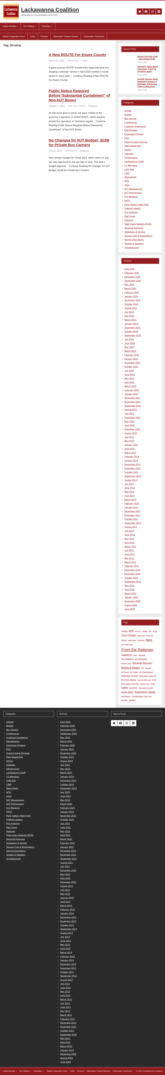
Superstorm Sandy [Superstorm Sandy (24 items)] (145, 692)
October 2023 (131, 331)
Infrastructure (131, 157)
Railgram (92, 106)
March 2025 (130, 288)
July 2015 (129, 437)
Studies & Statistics (134, 243)
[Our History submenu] (35, 26)
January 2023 (131, 359)
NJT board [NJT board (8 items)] (125, 672)
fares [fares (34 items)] (149, 639)
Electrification (131, 130)
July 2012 (129, 531)
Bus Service (130, 118)
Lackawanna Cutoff (134, 161)
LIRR (127, 173)
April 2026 (129, 269)
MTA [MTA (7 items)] (142, 668)
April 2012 (129, 542)
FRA (126, 138)
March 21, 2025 (56, 60)
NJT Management (133, 189)
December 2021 (132, 398)
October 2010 (131, 578)
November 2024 (132, 300)
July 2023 (129, 339)
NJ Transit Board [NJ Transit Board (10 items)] (146, 672)
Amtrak (128, 111)
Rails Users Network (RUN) (138, 224)
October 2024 (131, 304)
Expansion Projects (134, 134)
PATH (127, 200)
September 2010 (132, 581)
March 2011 (130, 562)
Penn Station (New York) (136, 204)
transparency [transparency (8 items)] (126, 696)
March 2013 (130, 499)
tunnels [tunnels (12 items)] (124, 700)
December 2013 (132, 464)
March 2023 (130, 351)
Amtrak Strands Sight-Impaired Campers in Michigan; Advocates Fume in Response (147, 83)
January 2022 (131, 394)
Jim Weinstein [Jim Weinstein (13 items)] (141, 659)
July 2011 (129, 550)
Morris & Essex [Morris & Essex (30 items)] (130, 667)
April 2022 (129, 382)
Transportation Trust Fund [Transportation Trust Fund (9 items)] (142, 696)
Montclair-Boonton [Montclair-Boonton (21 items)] (142, 663)
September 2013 (132, 476)
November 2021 (132, 402)
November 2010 (132, 574)
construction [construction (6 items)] (149, 635)
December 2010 (132, 570)
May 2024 (129, 316)
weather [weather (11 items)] (132, 700)
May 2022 (129, 378)
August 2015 (130, 433)
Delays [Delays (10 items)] (124, 640)
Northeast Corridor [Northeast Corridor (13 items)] (129, 676)
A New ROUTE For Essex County (77, 55)
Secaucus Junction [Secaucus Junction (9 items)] (146, 688)
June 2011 (129, 554)
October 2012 (131, 519)
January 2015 (131, 445)
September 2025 (132, 281)
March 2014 (130, 453)
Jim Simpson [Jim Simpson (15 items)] (127, 659)
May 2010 (129, 585)
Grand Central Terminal (135, 142)
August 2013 (130, 480)
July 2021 (129, 413)
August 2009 (130, 605)
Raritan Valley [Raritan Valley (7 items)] (144, 684)
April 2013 (129, 496)
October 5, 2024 (57, 106)
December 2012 (132, 511)
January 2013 (131, 507)
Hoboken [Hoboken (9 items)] (141, 655)
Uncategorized (131, 247)
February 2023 (131, 355)
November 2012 (132, 515)
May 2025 (129, 284)
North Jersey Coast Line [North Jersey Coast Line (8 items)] (147, 676)
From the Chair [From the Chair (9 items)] (127, 644)
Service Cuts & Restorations (138, 236)
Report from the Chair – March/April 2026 (147, 57)
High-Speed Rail (132, 146)
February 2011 (131, 566)
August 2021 (130, 409)
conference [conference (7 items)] (141, 635)
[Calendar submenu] (52, 26)
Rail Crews (129, 216)
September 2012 (132, 523)
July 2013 (129, 484)
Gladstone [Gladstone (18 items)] (126, 655)
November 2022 (132, 363)
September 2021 (132, 406)
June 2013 (129, 488)
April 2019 (129, 425)
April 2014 (129, 449)
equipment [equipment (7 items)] (141, 640)
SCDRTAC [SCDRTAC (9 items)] (133, 688)
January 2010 (131, 597)
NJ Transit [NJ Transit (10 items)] (134, 672)
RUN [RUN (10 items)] (153, 684)
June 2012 (129, 535)
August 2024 (130, 308)
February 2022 (131, 390)
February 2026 (131, 273)
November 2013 (132, 468)
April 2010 (129, 589)
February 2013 (131, 503)
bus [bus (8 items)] (150, 631)
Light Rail (129, 169)
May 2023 (129, 347)
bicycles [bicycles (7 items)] (138, 631)
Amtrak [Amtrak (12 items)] (124, 631)
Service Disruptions (134, 239)
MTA (126, 181)
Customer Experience (135, 126)
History (127, 150)
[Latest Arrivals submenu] (17, 26)
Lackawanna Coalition (50, 10)
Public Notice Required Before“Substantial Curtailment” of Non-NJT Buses (79, 95)
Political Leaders (132, 208)
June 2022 (129, 374)
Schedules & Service (134, 232)
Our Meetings (131, 197)
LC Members (130, 165)
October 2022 (131, 367)
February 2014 (131, 456)
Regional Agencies (133, 228)
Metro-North (130, 177)
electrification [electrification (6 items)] (132, 640)
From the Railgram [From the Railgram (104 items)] (137, 649)
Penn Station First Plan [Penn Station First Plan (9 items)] (130, 684)
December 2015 (132, 429)
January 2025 (131, 296)
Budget (128, 114)
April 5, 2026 (142, 62)
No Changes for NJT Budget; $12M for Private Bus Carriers (79, 142)
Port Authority (131, 212)
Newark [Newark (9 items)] (148, 668)
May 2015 (129, 441)
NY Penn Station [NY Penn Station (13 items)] (128, 680)
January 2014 (131, 460)
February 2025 (131, 292)
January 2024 (131, 324)
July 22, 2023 (55, 150)
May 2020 (129, 421)
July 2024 (129, 312)
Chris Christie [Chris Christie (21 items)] (128, 635)
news (84, 60)
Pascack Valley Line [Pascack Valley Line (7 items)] (144, 680)
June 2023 (129, 343)
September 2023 (132, 335)
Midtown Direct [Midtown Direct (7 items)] (126, 663)
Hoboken (128, 154)
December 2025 (132, 277)
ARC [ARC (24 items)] (131, 630)
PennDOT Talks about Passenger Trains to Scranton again (147, 69)
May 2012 (129, 539)
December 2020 (132, 417)
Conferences (130, 122)
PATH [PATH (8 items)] (154, 680)
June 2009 (129, 609)
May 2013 (129, 492)
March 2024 (130, 320)
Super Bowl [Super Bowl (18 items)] (127, 692)
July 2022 (129, 370)
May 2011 (129, 558)
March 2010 (130, 593)
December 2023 (132, 327)
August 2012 (130, 527)
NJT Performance (133, 193)
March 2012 (130, 546)
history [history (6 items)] (135, 655)
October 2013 (131, 472)
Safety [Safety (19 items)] (124, 687)
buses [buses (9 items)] (155, 631)
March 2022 (130, 386)
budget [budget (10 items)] (145, 631)
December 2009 (132, 601)
